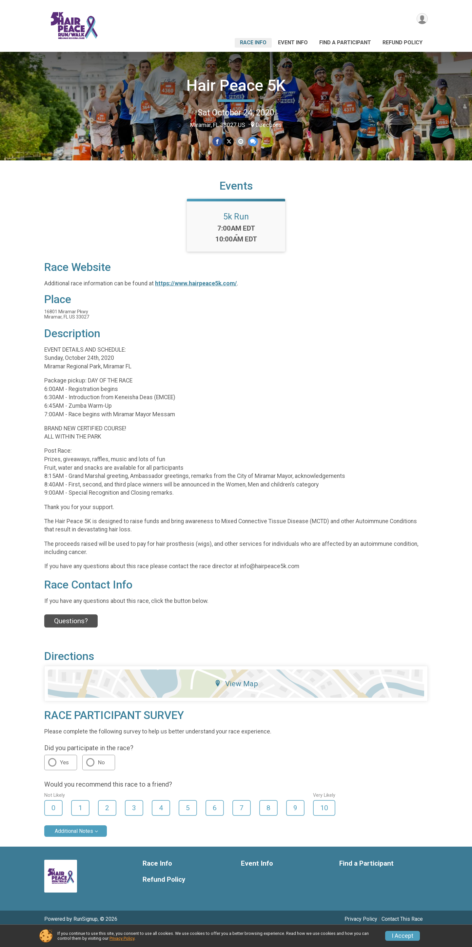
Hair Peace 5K (236, 85)
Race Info (253, 42)
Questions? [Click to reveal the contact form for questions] (71, 637)
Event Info (293, 42)
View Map (236, 699)
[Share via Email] (240, 142)
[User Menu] (422, 19)
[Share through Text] (252, 142)
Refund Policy (403, 42)
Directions (269, 125)
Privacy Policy (121, 938)
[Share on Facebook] (217, 142)
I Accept (402, 936)
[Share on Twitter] (229, 142)
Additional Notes (74, 847)
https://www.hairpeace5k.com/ (196, 299)
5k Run (236, 232)
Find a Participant (345, 42)
